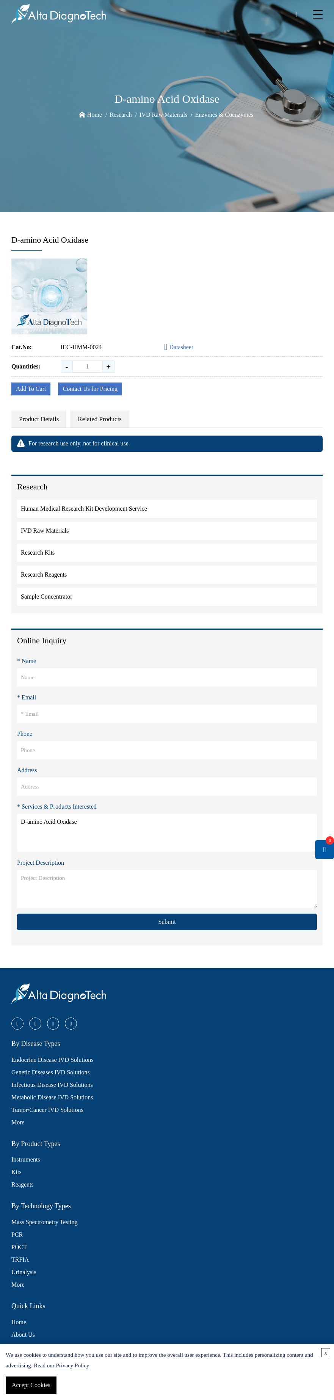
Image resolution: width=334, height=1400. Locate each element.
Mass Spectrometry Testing (44, 1222)
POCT (19, 1247)
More (18, 1122)
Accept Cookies (31, 1385)
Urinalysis (23, 1272)
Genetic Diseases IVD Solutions (50, 1072)
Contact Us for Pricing (90, 389)
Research (121, 114)
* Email (26, 697)
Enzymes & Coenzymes (224, 114)
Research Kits (38, 552)
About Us (23, 1334)
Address (27, 770)
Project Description (40, 862)
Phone (24, 734)
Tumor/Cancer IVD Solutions (47, 1110)
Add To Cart (31, 389)
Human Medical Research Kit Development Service (84, 508)
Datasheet (178, 347)
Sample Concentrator (46, 596)
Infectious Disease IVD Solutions (52, 1085)
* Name (26, 661)
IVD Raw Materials (163, 114)
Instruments (25, 1159)
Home (94, 114)
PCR (17, 1234)
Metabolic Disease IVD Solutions (52, 1097)
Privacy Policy (72, 1365)
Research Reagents (44, 574)
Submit (167, 922)
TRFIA (20, 1259)
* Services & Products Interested (57, 806)
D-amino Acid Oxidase (167, 833)
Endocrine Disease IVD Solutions (52, 1060)
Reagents (22, 1184)
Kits (16, 1172)
